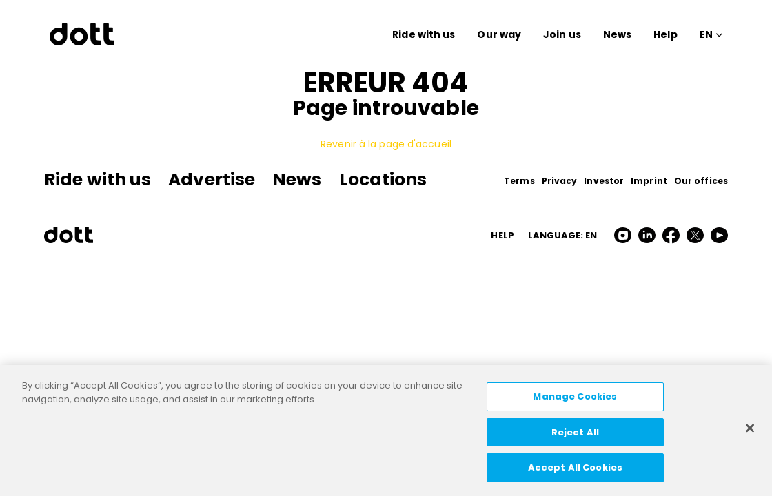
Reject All (575, 432)
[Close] (750, 428)
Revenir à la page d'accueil (386, 144)
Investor (604, 181)
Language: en (562, 235)
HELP (502, 235)
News (617, 34)
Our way (499, 34)
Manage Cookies (575, 396)
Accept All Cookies (575, 467)
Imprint (649, 181)
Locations (383, 179)
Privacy (560, 181)
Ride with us (423, 34)
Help (665, 34)
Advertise (211, 179)
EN (706, 34)
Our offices (701, 181)
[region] (386, 430)
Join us (562, 34)
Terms (519, 181)
